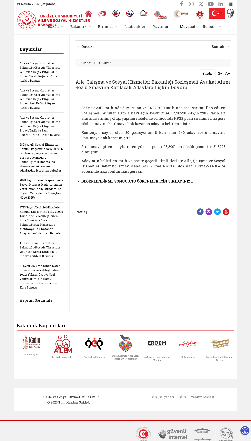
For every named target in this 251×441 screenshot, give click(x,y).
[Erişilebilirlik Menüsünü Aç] (244, 430)
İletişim (210, 26)
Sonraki (220, 46)
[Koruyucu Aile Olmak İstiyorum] (144, 13)
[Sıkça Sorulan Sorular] (102, 14)
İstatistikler (135, 26)
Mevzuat (187, 26)
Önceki (86, 46)
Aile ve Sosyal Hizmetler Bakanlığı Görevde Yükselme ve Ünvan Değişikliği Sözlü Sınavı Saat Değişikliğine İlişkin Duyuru (40, 99)
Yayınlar (160, 26)
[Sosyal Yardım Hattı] (130, 13)
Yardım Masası (202, 397)
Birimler (105, 26)
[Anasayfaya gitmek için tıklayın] (89, 14)
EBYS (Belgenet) (161, 397)
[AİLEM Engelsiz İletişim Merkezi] (160, 15)
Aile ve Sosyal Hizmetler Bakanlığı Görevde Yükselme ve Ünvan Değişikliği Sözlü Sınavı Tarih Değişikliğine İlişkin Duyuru (40, 71)
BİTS (182, 397)
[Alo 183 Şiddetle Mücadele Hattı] (116, 13)
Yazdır (207, 73)
